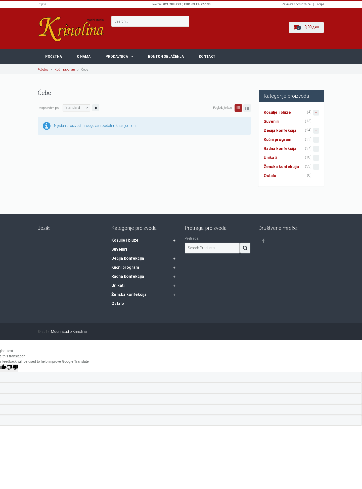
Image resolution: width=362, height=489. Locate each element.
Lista (247, 108)
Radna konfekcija (291, 149)
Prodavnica (117, 57)
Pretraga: (192, 238)
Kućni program (65, 69)
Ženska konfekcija (291, 167)
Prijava (42, 4)
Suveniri (271, 121)
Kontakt (207, 57)
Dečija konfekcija (291, 131)
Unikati (291, 158)
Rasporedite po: (48, 108)
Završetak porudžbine (296, 4)
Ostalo (270, 175)
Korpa (320, 4)
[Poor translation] (12, 368)
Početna (53, 57)
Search (245, 248)
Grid (238, 108)
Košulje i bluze (291, 113)
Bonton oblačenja (166, 57)
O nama (83, 57)
